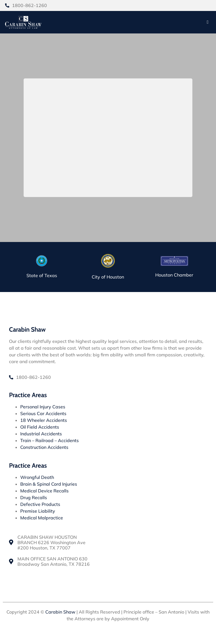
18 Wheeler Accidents (43, 420)
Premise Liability (37, 511)
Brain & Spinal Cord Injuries (48, 484)
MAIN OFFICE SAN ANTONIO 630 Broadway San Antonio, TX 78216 (53, 561)
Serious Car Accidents (43, 413)
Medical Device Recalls (44, 491)
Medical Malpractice (41, 518)
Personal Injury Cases (42, 406)
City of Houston (108, 277)
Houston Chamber (174, 275)
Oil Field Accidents (39, 427)
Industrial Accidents (41, 433)
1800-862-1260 (29, 5)
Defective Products (40, 504)
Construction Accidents (44, 447)
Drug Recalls (33, 497)
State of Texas (41, 276)
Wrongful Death (37, 477)
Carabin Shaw (60, 612)
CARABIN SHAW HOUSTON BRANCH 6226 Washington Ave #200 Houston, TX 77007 (51, 543)
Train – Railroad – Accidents (49, 440)
